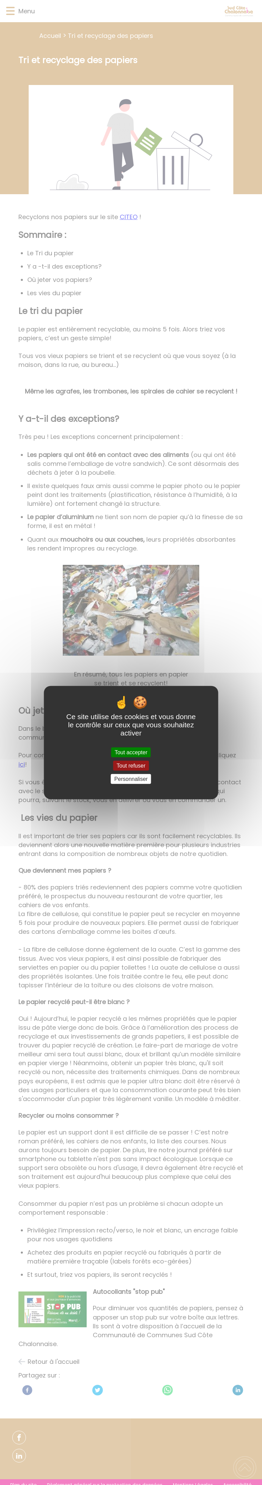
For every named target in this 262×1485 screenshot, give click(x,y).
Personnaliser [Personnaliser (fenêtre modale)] (131, 779)
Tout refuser (131, 765)
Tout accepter (131, 752)
